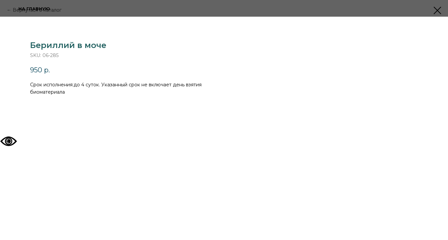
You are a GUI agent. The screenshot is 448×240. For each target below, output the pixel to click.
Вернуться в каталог (37, 10)
